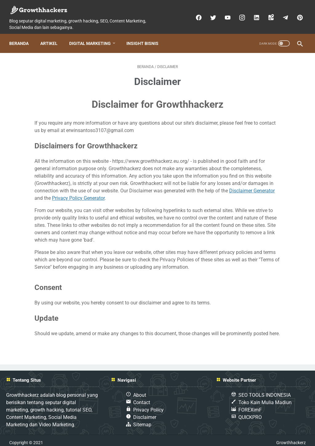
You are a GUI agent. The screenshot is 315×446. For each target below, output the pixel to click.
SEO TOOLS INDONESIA (264, 390)
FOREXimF (250, 405)
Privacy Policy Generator (78, 193)
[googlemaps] (268, 15)
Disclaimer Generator (252, 186)
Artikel (50, 38)
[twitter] (210, 15)
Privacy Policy (148, 405)
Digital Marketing (92, 38)
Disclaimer (144, 413)
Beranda (20, 38)
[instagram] (239, 15)
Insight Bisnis (144, 38)
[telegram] (282, 15)
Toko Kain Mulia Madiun (265, 398)
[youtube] (225, 15)
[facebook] (196, 15)
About (139, 390)
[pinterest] (297, 15)
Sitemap (142, 420)
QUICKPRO (250, 413)
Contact (141, 398)
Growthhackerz (291, 438)
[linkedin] (254, 15)
